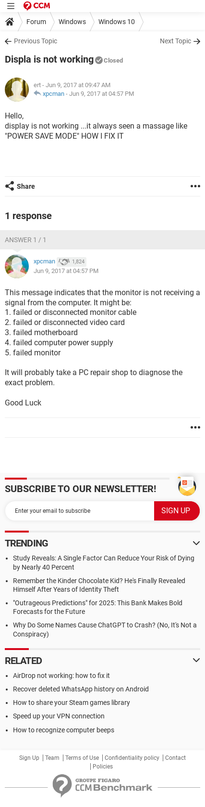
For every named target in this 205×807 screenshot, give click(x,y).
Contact (175, 758)
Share (26, 186)
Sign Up (29, 758)
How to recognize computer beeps (63, 730)
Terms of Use (82, 758)
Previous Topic (35, 41)
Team (52, 758)
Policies (103, 766)
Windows (72, 22)
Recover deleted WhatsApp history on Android (81, 689)
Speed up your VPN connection (59, 716)
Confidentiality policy (132, 758)
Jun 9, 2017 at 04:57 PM (101, 93)
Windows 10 (116, 22)
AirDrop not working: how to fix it (61, 675)
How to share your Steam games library (71, 702)
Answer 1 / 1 (26, 240)
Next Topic (175, 41)
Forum (36, 22)
